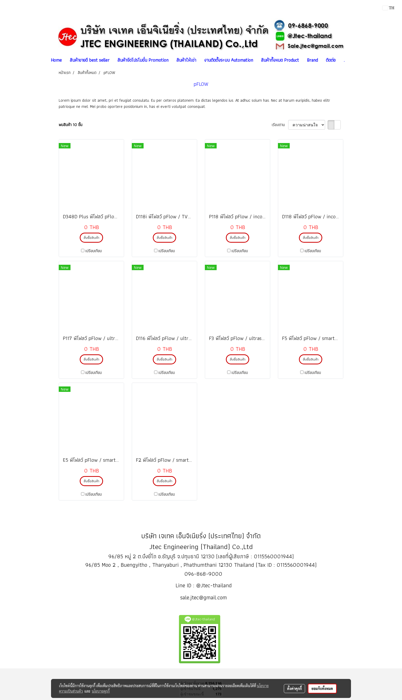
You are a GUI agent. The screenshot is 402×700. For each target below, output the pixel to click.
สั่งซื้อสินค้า (91, 237)
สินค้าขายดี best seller (89, 60)
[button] (353, 60)
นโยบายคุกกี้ (101, 691)
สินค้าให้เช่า (186, 60)
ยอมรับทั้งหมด (322, 688)
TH (388, 8)
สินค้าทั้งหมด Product (280, 60)
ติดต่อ (331, 60)
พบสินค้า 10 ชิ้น (70, 125)
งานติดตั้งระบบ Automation (228, 60)
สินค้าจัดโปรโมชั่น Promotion (142, 60)
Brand (312, 60)
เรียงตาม (280, 125)
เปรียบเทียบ (93, 251)
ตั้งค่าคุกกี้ (294, 688)
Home (56, 60)
